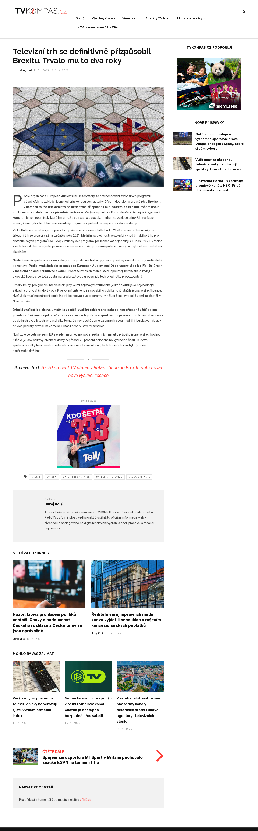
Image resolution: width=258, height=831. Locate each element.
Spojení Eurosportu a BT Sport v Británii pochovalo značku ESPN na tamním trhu (92, 762)
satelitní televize (109, 480)
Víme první (130, 18)
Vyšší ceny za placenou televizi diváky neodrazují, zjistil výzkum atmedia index (218, 167)
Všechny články (103, 18)
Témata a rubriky (189, 18)
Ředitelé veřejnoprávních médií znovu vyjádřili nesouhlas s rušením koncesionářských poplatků (126, 622)
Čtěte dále (53, 754)
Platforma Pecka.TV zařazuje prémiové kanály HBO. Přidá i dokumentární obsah (219, 188)
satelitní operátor (76, 480)
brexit (35, 480)
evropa (52, 480)
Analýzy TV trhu (157, 18)
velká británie (139, 480)
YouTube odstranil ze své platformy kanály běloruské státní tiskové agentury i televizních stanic (138, 712)
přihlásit (85, 802)
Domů (80, 18)
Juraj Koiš (19, 641)
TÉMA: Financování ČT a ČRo (97, 27)
